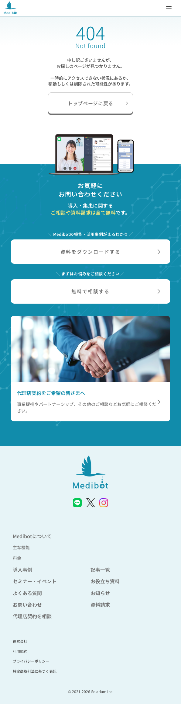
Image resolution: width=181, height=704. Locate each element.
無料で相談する (115, 291)
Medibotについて (32, 536)
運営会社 (20, 641)
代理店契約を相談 (32, 616)
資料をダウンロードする (110, 251)
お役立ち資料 (105, 581)
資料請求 (100, 604)
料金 (17, 558)
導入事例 (22, 569)
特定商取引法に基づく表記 (34, 671)
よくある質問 (27, 593)
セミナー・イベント (34, 581)
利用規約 (20, 651)
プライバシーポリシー (31, 661)
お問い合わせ (27, 604)
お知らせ (100, 593)
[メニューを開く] (169, 8)
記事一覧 (100, 569)
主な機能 (21, 547)
